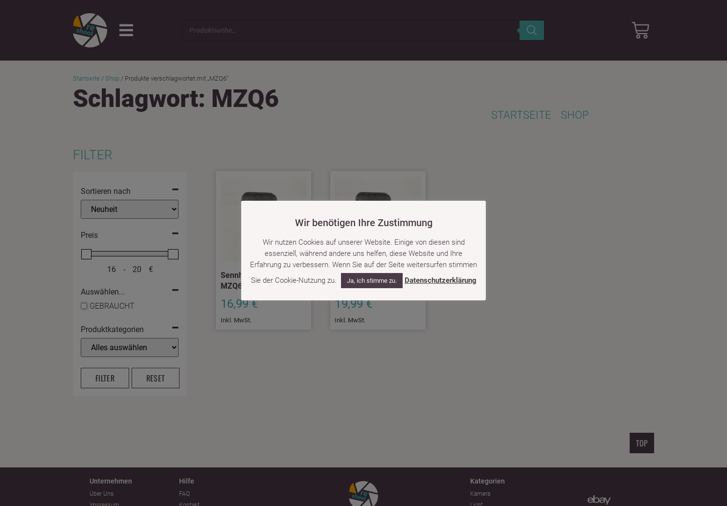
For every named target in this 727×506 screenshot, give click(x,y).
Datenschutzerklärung (441, 280)
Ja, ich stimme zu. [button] (372, 280)
